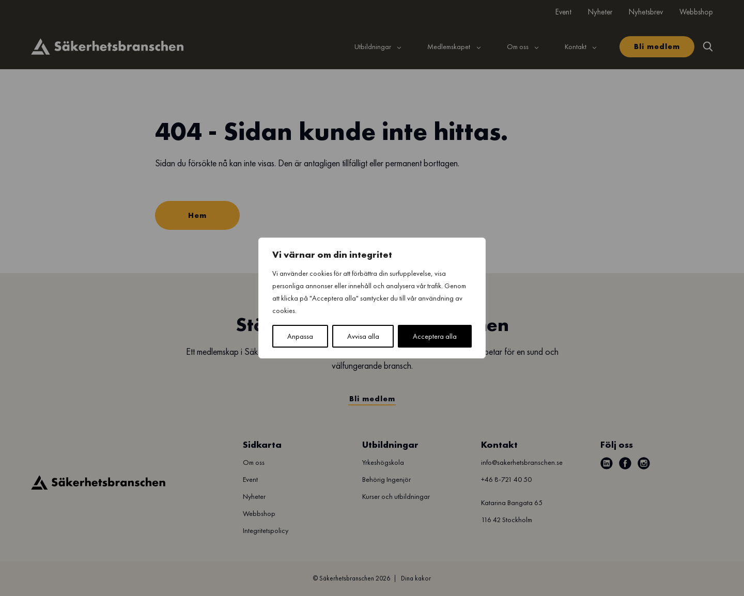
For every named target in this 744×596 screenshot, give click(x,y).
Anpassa (300, 336)
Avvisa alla (363, 336)
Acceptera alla (435, 336)
